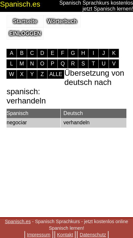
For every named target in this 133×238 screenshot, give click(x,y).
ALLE (55, 74)
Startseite (25, 21)
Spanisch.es (18, 221)
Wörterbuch (62, 21)
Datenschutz (93, 234)
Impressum (38, 234)
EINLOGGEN (25, 33)
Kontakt (65, 234)
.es (20, 4)
